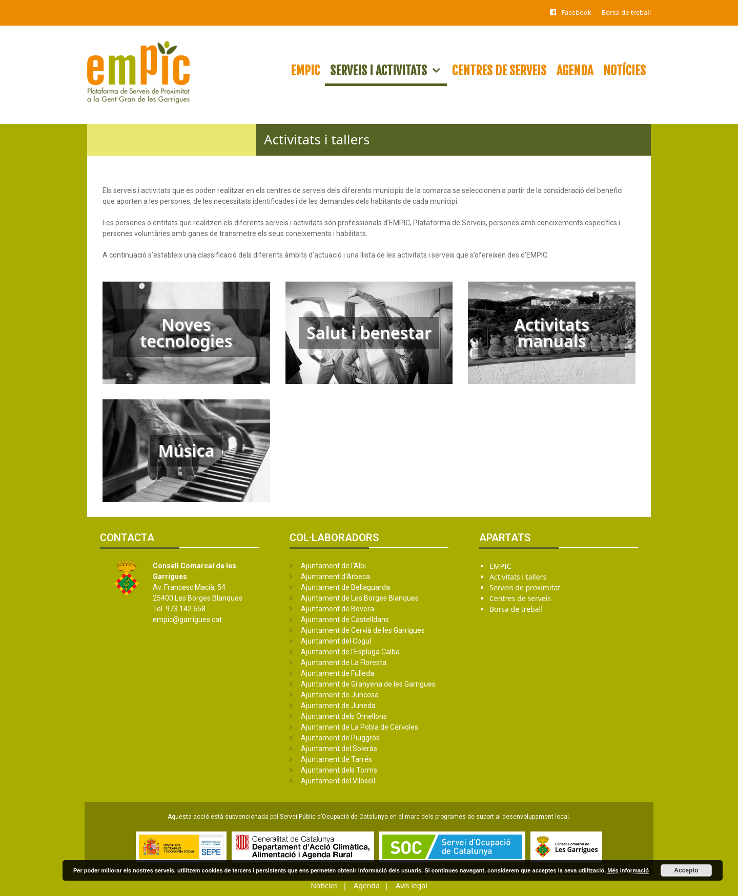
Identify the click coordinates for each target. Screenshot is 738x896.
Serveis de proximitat (524, 587)
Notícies (624, 70)
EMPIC (305, 70)
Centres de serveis (499, 70)
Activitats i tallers (517, 577)
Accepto (686, 870)
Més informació (628, 870)
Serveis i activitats (388, 70)
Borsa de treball (626, 12)
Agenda (575, 70)
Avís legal (411, 885)
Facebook (576, 12)
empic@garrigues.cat (187, 619)
